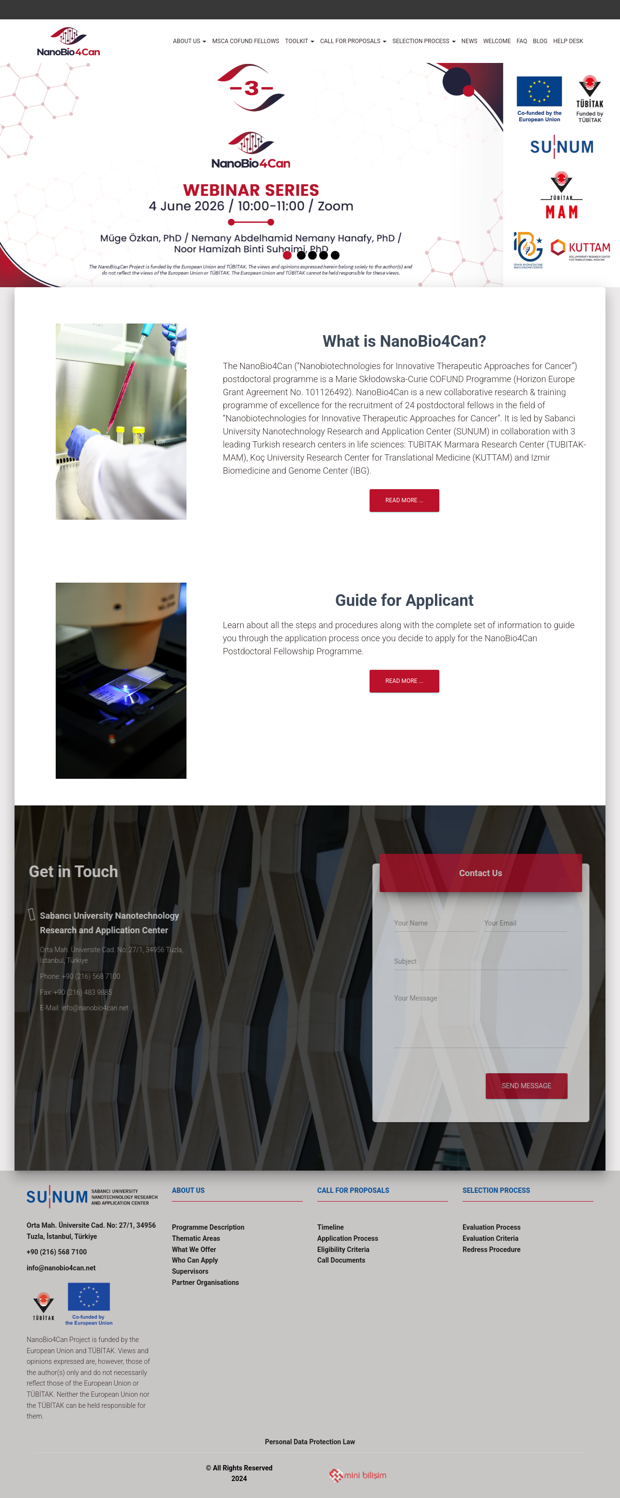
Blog (540, 41)
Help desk (568, 41)
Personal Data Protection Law (310, 1442)
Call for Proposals (353, 41)
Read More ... (404, 500)
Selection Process (423, 41)
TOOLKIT (299, 41)
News (470, 41)
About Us (189, 41)
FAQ (522, 41)
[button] (36, 170)
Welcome (497, 41)
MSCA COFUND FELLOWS (245, 41)
